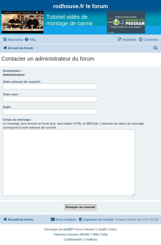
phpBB (67, 229)
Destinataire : (12, 70)
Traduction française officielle (71, 234)
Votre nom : (11, 94)
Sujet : (7, 107)
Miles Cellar (100, 234)
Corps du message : (17, 119)
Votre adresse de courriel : (22, 81)
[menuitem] (30, 39)
